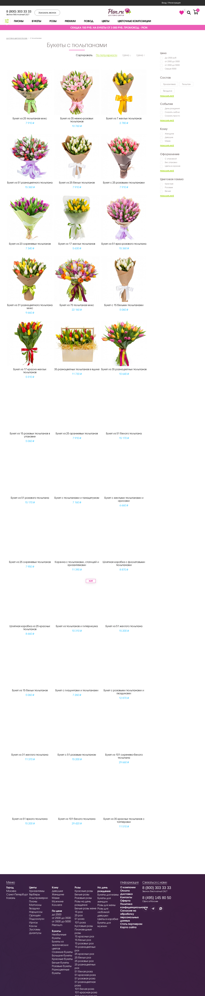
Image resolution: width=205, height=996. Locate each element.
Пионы (18, 21)
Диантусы (35, 932)
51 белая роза (84, 971)
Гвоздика (167, 91)
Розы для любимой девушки (103, 912)
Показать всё (167, 96)
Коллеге (57, 904)
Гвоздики (34, 908)
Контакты (126, 897)
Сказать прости (172, 116)
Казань (10, 897)
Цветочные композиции (134, 21)
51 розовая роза (85, 978)
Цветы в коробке (107, 918)
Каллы (33, 925)
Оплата (125, 890)
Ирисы (33, 922)
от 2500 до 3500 (172, 61)
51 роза (79, 918)
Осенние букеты (62, 951)
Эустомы (34, 929)
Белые (168, 191)
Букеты (36, 21)
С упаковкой (171, 159)
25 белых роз (83, 957)
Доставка (126, 893)
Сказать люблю (172, 112)
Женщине (169, 133)
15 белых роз (83, 939)
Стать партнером (131, 923)
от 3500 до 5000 (172, 65)
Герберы (34, 894)
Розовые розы (83, 897)
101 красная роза (86, 992)
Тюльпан (186, 84)
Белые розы (82, 894)
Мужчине (57, 901)
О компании (128, 887)
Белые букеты (60, 962)
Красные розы (84, 890)
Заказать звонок (47, 12)
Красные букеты (62, 958)
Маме (168, 141)
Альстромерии (38, 897)
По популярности (106, 55)
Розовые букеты (61, 965)
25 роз (79, 915)
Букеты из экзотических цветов (60, 945)
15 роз (79, 911)
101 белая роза (84, 988)
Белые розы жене (85, 908)
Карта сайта (128, 927)
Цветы (105, 21)
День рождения (172, 108)
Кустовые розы (84, 925)
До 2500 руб (170, 58)
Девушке (169, 137)
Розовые (169, 187)
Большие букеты (62, 955)
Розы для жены (106, 904)
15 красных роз (84, 936)
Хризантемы (36, 890)
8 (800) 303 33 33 (18, 11)
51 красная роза (85, 974)
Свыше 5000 (170, 69)
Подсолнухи (36, 918)
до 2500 (56, 914)
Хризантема (169, 84)
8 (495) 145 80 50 (156, 898)
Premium (70, 21)
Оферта (125, 900)
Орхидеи (35, 915)
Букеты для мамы (108, 894)
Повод (88, 21)
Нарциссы (35, 911)
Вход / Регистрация (171, 3)
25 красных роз (84, 953)
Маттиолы (35, 904)
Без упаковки (171, 162)
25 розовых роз (84, 960)
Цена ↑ (141, 55)
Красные (169, 184)
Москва (11, 890)
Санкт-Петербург (17, 894)
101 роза (80, 922)
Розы (53, 21)
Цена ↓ (127, 55)
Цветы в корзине (172, 166)
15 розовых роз (84, 943)
